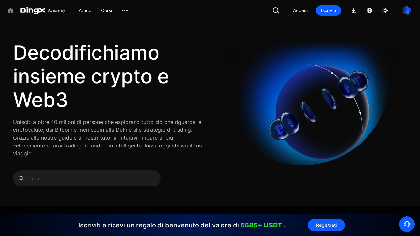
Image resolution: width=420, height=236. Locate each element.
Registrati (326, 225)
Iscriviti (328, 10)
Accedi (300, 10)
